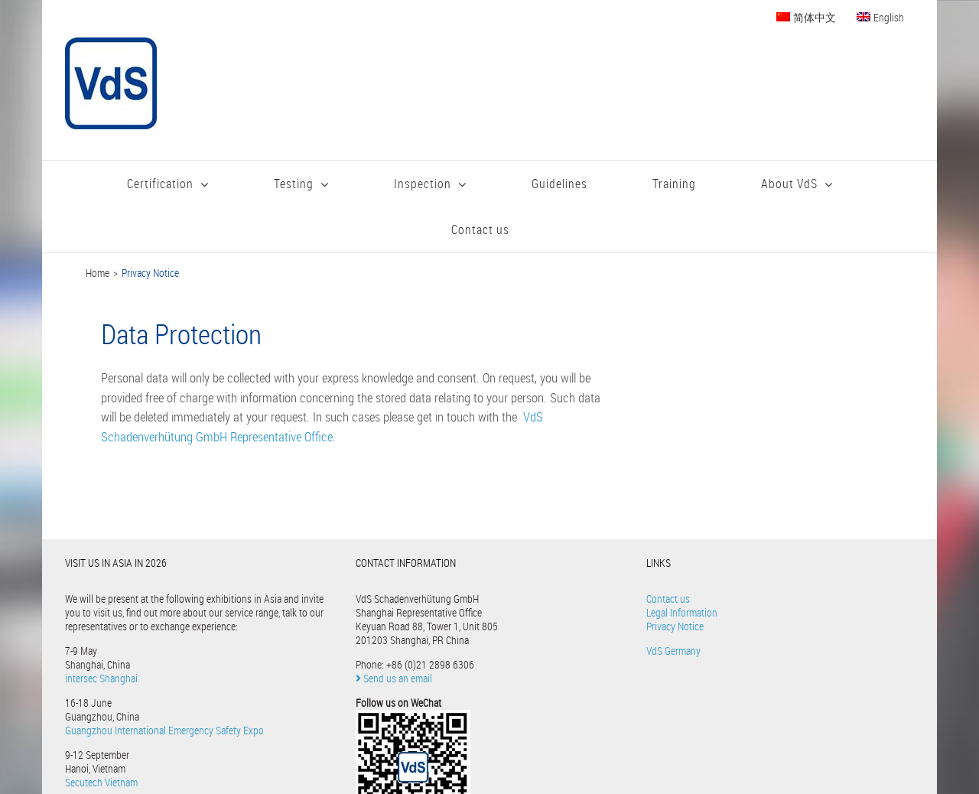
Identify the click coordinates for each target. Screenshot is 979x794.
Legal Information (681, 612)
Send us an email (394, 678)
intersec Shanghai (101, 678)
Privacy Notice (675, 626)
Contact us (668, 598)
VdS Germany (673, 650)
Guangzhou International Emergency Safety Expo (164, 730)
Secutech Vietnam (101, 782)
